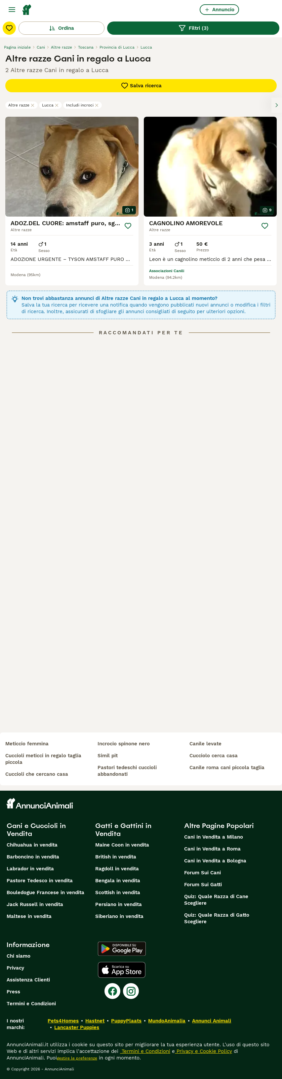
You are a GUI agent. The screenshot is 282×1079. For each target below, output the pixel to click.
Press (13, 992)
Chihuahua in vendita (32, 845)
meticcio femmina (27, 744)
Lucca (50, 105)
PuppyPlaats (126, 1021)
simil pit (108, 756)
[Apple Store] (121, 970)
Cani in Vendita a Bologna (215, 861)
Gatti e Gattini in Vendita (123, 830)
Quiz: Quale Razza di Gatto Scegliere (216, 918)
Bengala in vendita (117, 881)
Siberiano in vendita (119, 916)
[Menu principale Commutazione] (12, 9)
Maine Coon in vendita (122, 845)
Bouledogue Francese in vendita (45, 892)
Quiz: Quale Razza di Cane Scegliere (216, 899)
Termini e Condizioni (31, 1004)
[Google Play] (122, 949)
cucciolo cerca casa (213, 756)
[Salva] (128, 225)
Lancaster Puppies (76, 1027)
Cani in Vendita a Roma (212, 849)
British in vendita (115, 857)
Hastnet (94, 1021)
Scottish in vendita (117, 892)
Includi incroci (82, 105)
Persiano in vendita (118, 904)
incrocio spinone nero (124, 744)
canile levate (205, 744)
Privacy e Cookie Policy (203, 1051)
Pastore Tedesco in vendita (40, 881)
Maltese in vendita (29, 916)
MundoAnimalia (166, 1021)
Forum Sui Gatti (203, 885)
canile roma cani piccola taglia (226, 767)
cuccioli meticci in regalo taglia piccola (43, 759)
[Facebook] (112, 991)
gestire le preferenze (77, 1058)
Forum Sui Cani (202, 873)
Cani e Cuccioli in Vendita (36, 830)
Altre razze (21, 105)
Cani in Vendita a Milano (213, 837)
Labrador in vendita (30, 869)
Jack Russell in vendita (35, 904)
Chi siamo (18, 956)
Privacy (15, 968)
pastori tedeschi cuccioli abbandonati (127, 771)
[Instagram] (131, 991)
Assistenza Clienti (28, 980)
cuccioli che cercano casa (36, 774)
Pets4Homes (63, 1021)
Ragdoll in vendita (117, 869)
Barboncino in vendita (33, 857)
